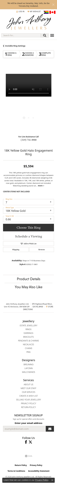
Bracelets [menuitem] (28, 337)
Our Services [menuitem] (28, 392)
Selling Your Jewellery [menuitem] (28, 399)
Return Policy (21, 465)
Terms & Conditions (16, 471)
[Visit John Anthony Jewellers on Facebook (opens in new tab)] (26, 442)
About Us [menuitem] (28, 384)
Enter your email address (28, 423)
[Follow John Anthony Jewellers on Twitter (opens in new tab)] (30, 442)
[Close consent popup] (52, 480)
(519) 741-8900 (28, 139)
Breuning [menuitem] (29, 364)
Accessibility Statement (38, 471)
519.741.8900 (38, 307)
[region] (28, 99)
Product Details (28, 279)
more (41, 186)
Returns (41, 249)
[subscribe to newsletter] (50, 429)
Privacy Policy (36, 465)
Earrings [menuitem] (28, 333)
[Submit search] (45, 35)
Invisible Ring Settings (15, 46)
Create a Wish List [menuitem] (28, 396)
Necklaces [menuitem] (28, 344)
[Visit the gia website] (28, 456)
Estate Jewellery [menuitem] (28, 325)
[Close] (53, 5)
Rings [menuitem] (28, 329)
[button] (20, 11)
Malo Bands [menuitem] (28, 372)
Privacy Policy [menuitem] (28, 403)
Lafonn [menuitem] (28, 368)
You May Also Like (28, 287)
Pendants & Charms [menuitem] (28, 340)
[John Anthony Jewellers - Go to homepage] (28, 22)
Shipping (15, 249)
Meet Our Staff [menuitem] (28, 388)
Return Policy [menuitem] (28, 407)
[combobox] (21, 35)
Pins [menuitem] (28, 352)
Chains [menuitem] (28, 348)
